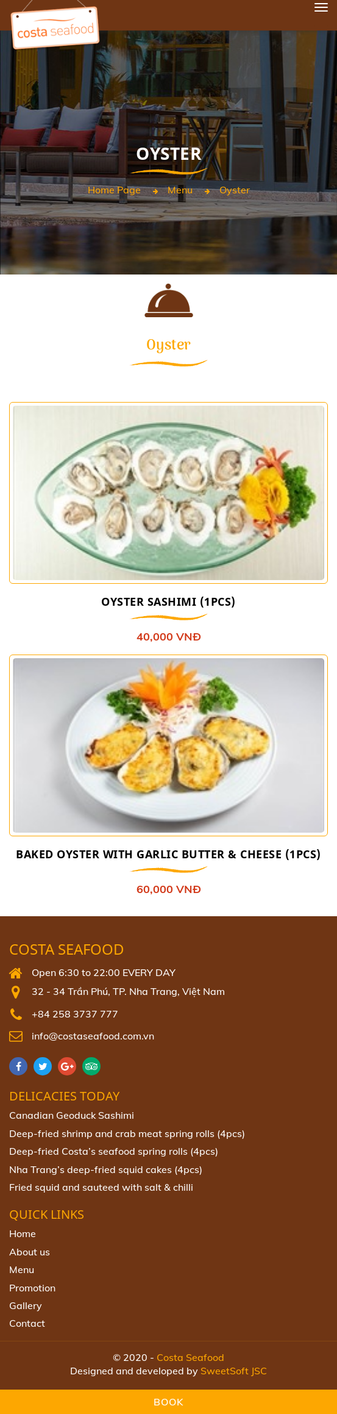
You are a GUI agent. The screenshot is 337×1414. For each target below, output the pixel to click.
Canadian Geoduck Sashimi (71, 1115)
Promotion (32, 1288)
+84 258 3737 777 (75, 1014)
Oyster (234, 190)
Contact (27, 1323)
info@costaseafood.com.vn (93, 1036)
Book (168, 1402)
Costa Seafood (66, 949)
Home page (114, 190)
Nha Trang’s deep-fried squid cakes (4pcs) (105, 1169)
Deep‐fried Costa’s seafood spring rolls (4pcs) (113, 1151)
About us (29, 1252)
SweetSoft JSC (233, 1371)
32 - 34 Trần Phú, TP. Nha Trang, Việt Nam (128, 991)
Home (22, 1233)
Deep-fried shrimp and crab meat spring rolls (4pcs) (127, 1133)
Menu (180, 190)
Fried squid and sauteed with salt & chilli (101, 1187)
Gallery (25, 1305)
